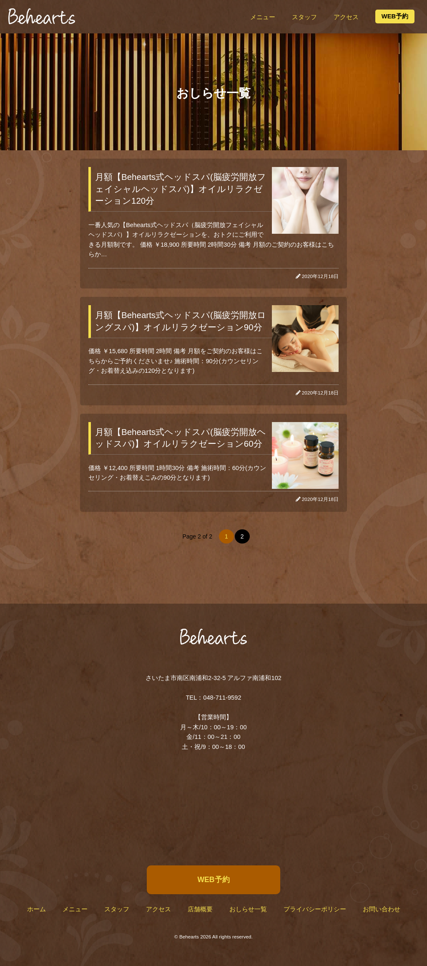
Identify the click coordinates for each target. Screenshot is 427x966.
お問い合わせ (381, 909)
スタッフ (304, 17)
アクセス (346, 17)
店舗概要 (200, 909)
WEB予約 (395, 16)
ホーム (36, 909)
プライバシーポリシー (315, 909)
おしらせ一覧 (248, 909)
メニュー (262, 17)
